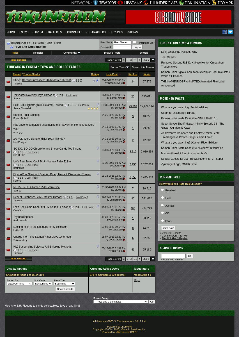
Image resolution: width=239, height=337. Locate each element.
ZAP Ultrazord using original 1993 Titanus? (39, 138)
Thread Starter (31, 74)
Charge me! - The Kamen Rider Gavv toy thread (42, 236)
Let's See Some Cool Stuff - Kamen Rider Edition (42, 161)
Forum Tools (118, 67)
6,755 (132, 164)
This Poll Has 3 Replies (175, 238)
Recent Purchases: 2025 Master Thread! (37, 197)
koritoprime (116, 219)
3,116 (132, 151)
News (25, 32)
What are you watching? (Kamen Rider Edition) (189, 142)
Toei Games (168, 57)
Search (144, 52)
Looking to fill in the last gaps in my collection (40, 226)
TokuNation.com (20, 42)
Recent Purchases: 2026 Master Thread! (46, 80)
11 (135, 60)
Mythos (119, 190)
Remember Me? (143, 42)
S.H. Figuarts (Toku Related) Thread (41, 105)
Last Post (112, 74)
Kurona (17, 180)
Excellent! (170, 190)
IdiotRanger (116, 129)
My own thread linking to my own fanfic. (184, 153)
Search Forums (171, 248)
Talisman (18, 83)
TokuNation (37, 42)
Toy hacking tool (23, 217)
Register (38, 52)
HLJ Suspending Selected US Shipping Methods (42, 246)
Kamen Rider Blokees (26, 114)
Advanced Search (173, 259)
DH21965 (117, 251)
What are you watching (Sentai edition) (184, 107)
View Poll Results (171, 233)
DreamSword (115, 83)
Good (168, 198)
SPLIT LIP (19, 155)
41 (132, 249)
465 (133, 208)
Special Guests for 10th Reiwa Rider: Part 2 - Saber (192, 158)
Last (146, 60)
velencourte (116, 199)
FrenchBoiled (20, 118)
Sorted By (12, 280)
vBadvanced (122, 332)
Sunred (17, 98)
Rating (95, 74)
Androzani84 (20, 220)
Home (12, 32)
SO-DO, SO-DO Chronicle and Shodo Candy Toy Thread (47, 148)
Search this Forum (143, 67)
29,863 (133, 106)
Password (105, 47)
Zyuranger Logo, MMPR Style (179, 164)
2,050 (132, 177)
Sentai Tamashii (22, 108)
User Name (106, 42)
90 (132, 198)
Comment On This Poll (174, 235)
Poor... (168, 221)
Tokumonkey (20, 240)
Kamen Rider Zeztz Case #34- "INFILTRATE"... (189, 118)
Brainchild (18, 167)
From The (59, 280)
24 (132, 81)
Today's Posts (112, 52)
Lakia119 (18, 230)
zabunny (118, 165)
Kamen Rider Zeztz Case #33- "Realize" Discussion (192, 148)
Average (170, 205)
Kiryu (137, 280)
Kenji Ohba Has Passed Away (179, 51)
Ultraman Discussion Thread (178, 112)
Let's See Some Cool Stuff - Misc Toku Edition (40, 207)
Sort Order (40, 280)
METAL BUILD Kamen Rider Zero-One (36, 187)
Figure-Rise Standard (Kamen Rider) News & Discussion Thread (52, 174)
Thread (17, 74)
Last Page (72, 95)
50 (132, 96)
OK (167, 213)
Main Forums (54, 42)
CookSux (18, 210)
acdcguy (18, 132)
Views (146, 74)
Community (71, 52)
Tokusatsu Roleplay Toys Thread (32, 95)
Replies (133, 74)
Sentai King (116, 97)
